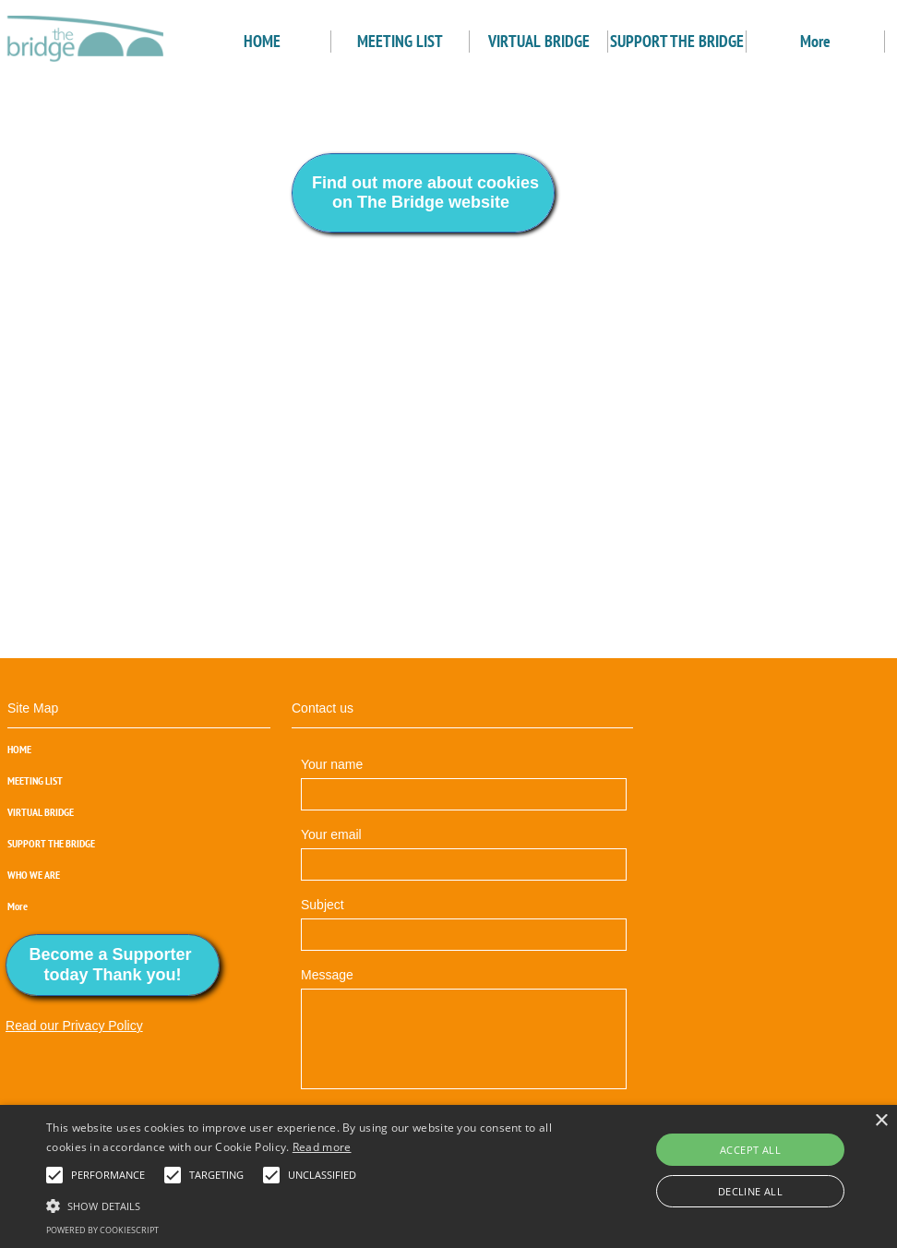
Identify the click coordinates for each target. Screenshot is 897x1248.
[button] (54, 1175)
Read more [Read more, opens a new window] (322, 1147)
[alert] (448, 1176)
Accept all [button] (750, 1150)
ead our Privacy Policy (79, 1025)
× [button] (881, 1121)
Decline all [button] (750, 1191)
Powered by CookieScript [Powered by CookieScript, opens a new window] (102, 1230)
